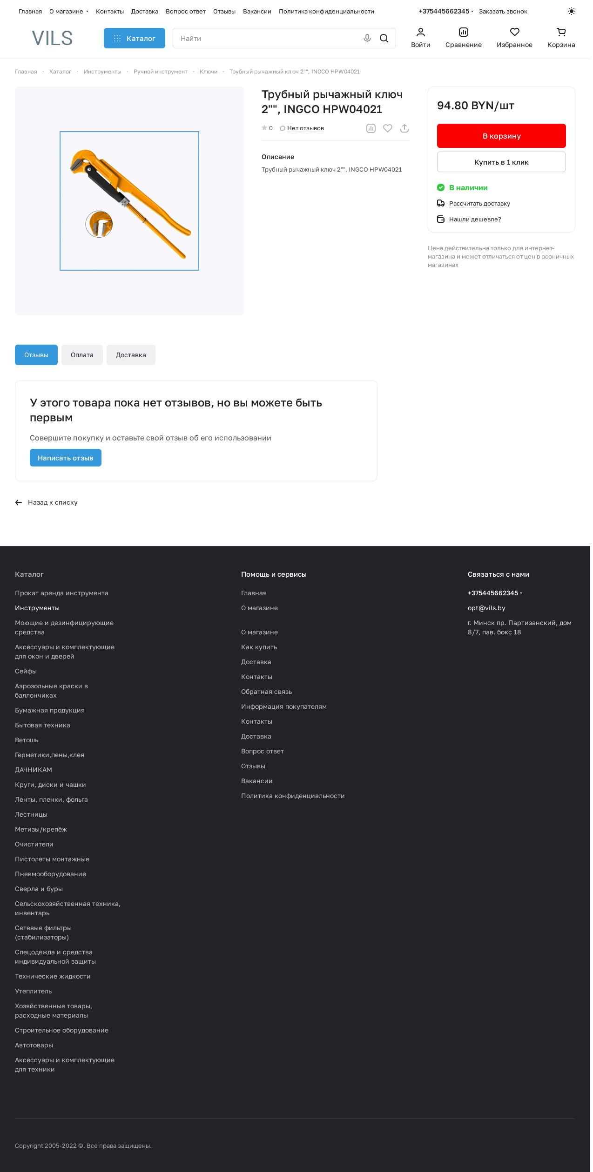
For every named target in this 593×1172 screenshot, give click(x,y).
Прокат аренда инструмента (61, 593)
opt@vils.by (486, 608)
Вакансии (257, 781)
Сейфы (26, 671)
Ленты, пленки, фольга (51, 799)
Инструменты (37, 608)
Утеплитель (33, 991)
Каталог (29, 574)
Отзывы (36, 355)
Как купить (259, 647)
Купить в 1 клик (501, 162)
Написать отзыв (66, 457)
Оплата (82, 355)
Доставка (131, 355)
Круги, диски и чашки (50, 784)
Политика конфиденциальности (293, 795)
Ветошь (26, 740)
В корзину (501, 135)
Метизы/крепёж (41, 829)
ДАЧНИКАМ (33, 769)
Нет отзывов (302, 128)
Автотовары (34, 1045)
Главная (254, 593)
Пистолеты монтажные (52, 859)
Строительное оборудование (61, 1030)
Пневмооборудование (50, 874)
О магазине (259, 608)
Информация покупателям (284, 706)
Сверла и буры (39, 888)
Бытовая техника (42, 725)
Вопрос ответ (262, 751)
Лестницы (31, 814)
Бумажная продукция (50, 710)
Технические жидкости (53, 976)
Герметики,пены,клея (49, 755)
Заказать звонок (503, 11)
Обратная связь (266, 691)
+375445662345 (444, 11)
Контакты (256, 676)
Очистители (34, 844)
